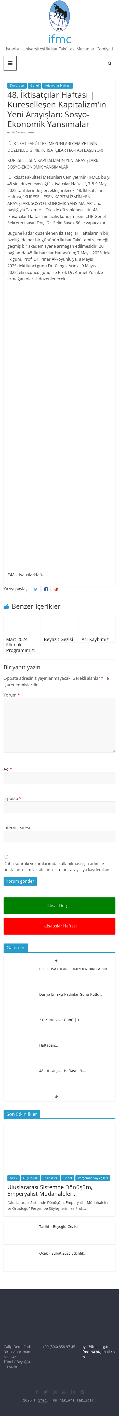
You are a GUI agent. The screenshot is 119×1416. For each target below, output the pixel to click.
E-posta (12, 798)
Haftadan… (48, 1045)
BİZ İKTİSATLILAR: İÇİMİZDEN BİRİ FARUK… (74, 968)
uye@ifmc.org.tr (95, 1346)
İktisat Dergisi (60, 905)
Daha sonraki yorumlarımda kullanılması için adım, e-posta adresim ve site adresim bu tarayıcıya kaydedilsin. (57, 866)
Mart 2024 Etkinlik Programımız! (20, 644)
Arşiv (13, 1178)
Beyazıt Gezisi (58, 639)
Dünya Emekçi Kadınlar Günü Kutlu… (70, 994)
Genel (34, 85)
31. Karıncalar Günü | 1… (60, 1019)
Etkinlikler (50, 1178)
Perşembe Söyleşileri (93, 1178)
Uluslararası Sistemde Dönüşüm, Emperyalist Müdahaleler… (49, 1190)
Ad (8, 769)
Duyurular (17, 85)
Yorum (12, 695)
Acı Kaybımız (95, 639)
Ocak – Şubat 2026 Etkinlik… (63, 1253)
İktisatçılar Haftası (57, 85)
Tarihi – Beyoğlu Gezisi (58, 1226)
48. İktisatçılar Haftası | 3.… (62, 1070)
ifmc (59, 39)
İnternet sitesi (17, 827)
